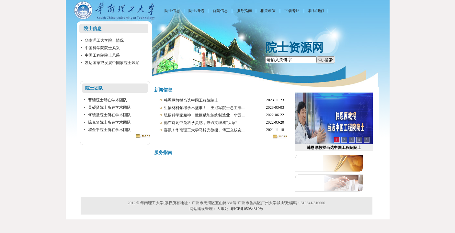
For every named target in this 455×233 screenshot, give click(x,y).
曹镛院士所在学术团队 (107, 100)
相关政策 (268, 10)
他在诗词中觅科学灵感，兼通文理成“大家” (200, 122)
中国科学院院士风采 (102, 48)
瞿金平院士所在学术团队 (109, 130)
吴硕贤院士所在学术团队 (109, 107)
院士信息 (172, 10)
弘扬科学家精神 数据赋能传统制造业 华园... (204, 115)
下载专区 (292, 10)
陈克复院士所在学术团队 (109, 122)
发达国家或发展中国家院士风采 (112, 63)
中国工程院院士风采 (102, 55)
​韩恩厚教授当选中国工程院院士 (191, 100)
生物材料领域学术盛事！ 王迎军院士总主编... (204, 107)
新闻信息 (220, 10)
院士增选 (196, 10)
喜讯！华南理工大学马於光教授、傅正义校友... (204, 130)
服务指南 (244, 10)
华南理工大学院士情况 (104, 40)
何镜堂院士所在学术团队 (109, 115)
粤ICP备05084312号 (247, 208)
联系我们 (316, 10)
